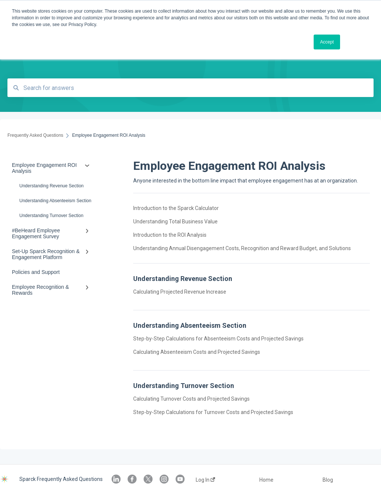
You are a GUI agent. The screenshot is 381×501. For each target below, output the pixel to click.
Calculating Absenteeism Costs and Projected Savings (196, 352)
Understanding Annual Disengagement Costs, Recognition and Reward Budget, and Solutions (242, 248)
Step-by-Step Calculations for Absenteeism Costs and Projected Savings (218, 339)
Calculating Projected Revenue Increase (179, 292)
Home (266, 480)
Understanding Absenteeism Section (55, 200)
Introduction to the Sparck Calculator (176, 208)
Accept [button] (327, 42)
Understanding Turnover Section (51, 215)
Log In (205, 480)
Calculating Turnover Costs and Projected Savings (191, 399)
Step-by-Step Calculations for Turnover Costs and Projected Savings (213, 412)
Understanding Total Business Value (175, 221)
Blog (328, 480)
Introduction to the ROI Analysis (169, 235)
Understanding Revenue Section (51, 185)
